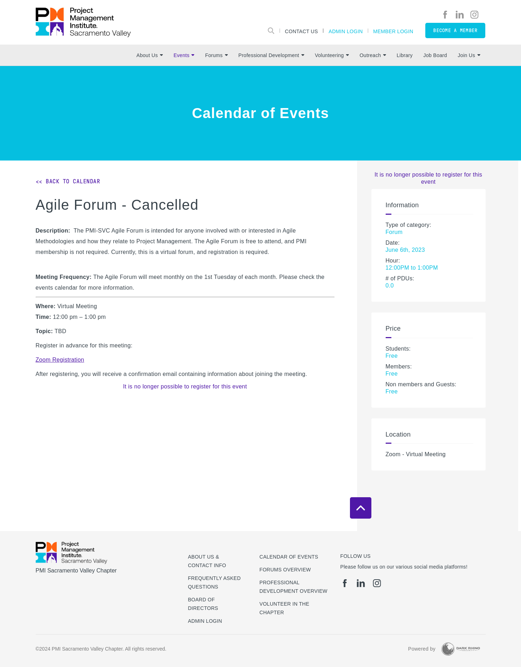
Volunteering (332, 55)
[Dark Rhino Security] (460, 649)
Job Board (435, 55)
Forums (216, 55)
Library (405, 55)
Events (184, 55)
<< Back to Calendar (68, 181)
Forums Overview (285, 569)
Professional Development (271, 55)
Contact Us (301, 31)
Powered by (422, 649)
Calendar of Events (289, 557)
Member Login (393, 31)
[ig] (474, 15)
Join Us (469, 55)
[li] (459, 15)
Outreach (373, 55)
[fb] (445, 15)
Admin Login (346, 31)
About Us (149, 55)
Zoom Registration (60, 360)
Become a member (455, 30)
